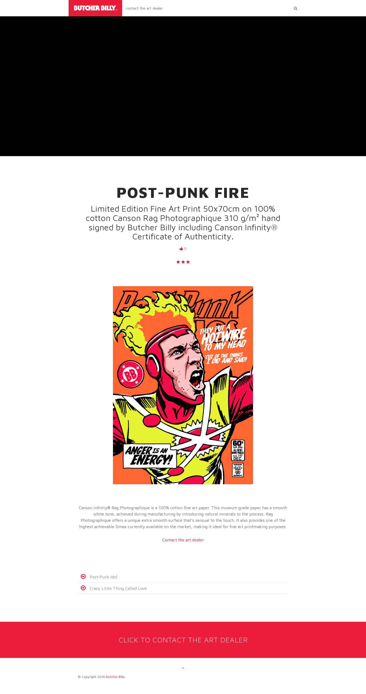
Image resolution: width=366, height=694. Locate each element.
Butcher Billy (115, 677)
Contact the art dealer (183, 539)
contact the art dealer (144, 8)
